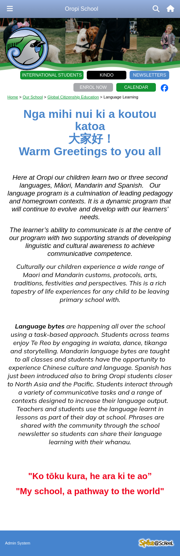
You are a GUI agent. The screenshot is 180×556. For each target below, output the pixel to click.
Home (12, 97)
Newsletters (149, 75)
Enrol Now (93, 87)
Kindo (107, 75)
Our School (33, 97)
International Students (52, 75)
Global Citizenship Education (73, 97)
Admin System (17, 543)
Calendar (136, 87)
